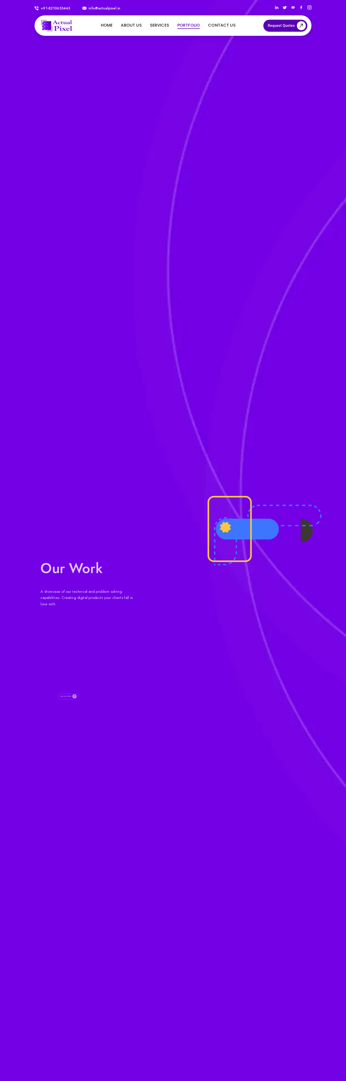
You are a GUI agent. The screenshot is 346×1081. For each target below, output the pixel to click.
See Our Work (69, 709)
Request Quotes (285, 26)
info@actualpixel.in (101, 8)
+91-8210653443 (52, 8)
